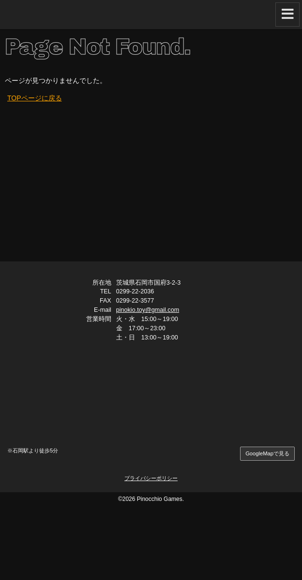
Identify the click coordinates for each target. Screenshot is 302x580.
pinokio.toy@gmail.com (147, 309)
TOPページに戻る (34, 98)
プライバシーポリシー (151, 478)
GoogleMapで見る (267, 453)
